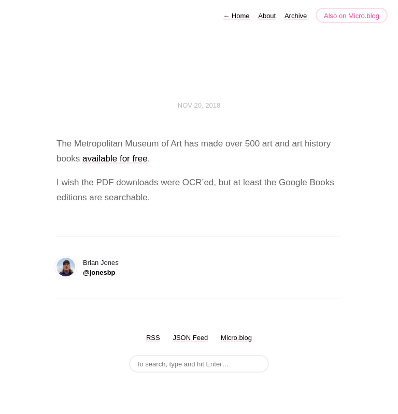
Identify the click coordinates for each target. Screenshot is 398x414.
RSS (153, 338)
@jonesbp (99, 272)
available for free (115, 159)
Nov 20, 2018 (199, 105)
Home (236, 16)
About (267, 16)
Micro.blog (236, 338)
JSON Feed (190, 338)
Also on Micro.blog (351, 16)
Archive (296, 16)
